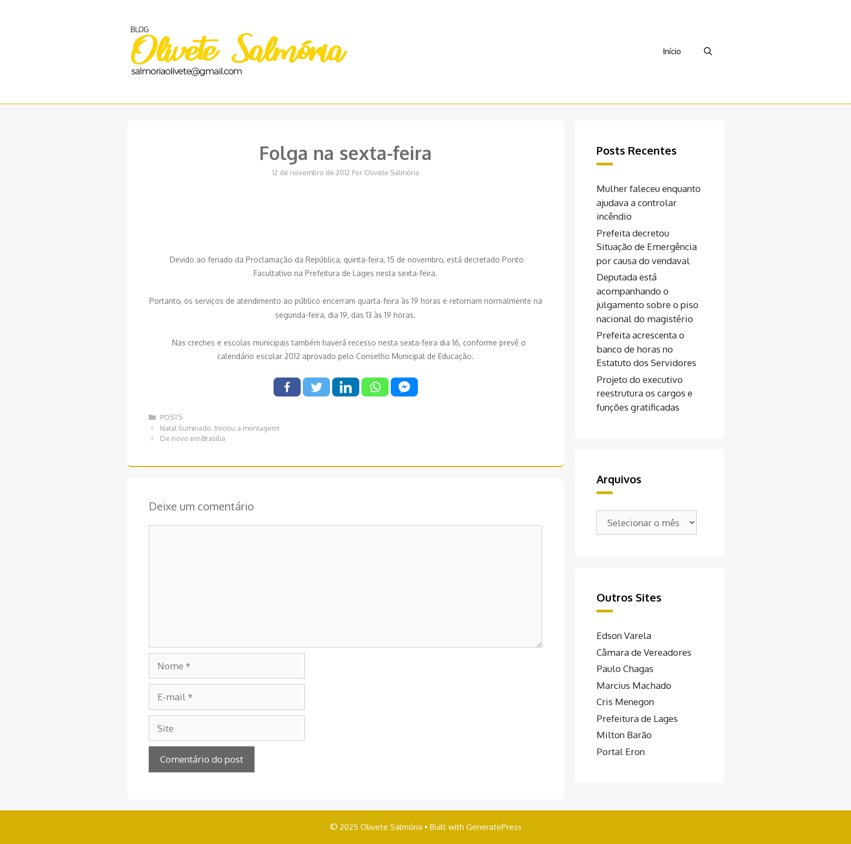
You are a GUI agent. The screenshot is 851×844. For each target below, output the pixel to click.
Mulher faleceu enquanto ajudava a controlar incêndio (648, 202)
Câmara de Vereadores (643, 652)
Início (672, 51)
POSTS (171, 417)
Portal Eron (620, 751)
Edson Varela (623, 635)
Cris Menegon (625, 701)
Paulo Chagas (624, 668)
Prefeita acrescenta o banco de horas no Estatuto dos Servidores (646, 348)
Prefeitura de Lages (637, 718)
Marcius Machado (633, 685)
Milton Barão (624, 734)
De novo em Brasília (192, 438)
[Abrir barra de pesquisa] (708, 51)
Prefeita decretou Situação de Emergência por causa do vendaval (646, 246)
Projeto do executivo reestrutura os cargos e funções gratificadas (644, 393)
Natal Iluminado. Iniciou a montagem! (220, 428)
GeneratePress (494, 827)
